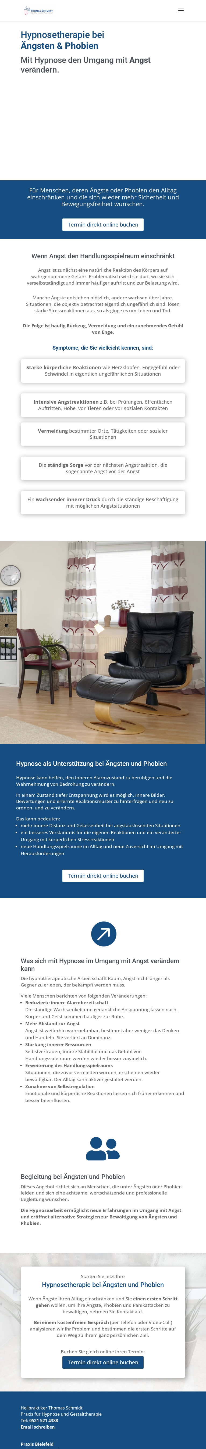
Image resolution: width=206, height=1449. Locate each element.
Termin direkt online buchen (103, 131)
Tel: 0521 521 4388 (39, 1327)
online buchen (43, 1400)
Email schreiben (38, 1334)
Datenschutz (110, 1432)
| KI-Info (134, 1432)
